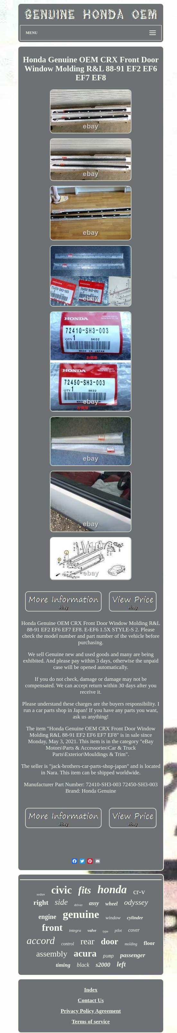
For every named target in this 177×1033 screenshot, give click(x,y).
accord (41, 940)
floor (149, 943)
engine (48, 916)
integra (75, 930)
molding (131, 944)
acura (85, 953)
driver (78, 905)
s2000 (103, 964)
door (109, 941)
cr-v (139, 892)
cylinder (135, 917)
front (52, 927)
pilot (118, 930)
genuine (81, 914)
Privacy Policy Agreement (91, 1011)
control (67, 943)
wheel (111, 903)
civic (61, 890)
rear (87, 941)
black (83, 965)
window (113, 917)
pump (108, 956)
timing (63, 965)
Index (91, 990)
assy (94, 903)
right (40, 902)
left (121, 964)
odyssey (136, 902)
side (61, 902)
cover (134, 930)
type (105, 931)
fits (84, 890)
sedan (41, 894)
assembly (51, 953)
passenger (132, 955)
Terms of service (91, 1022)
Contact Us (91, 1000)
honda (112, 889)
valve (91, 930)
